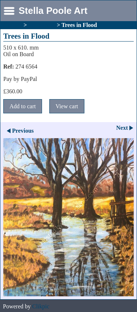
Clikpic (40, 306)
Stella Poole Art (53, 10)
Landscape (42, 25)
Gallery (12, 25)
